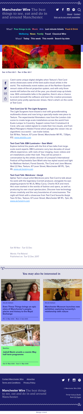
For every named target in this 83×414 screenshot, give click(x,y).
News (33, 34)
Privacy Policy (29, 382)
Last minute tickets (54, 29)
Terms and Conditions (11, 382)
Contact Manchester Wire (13, 379)
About (69, 14)
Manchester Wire (16, 9)
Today (26, 38)
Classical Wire (59, 34)
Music (35, 29)
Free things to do (22, 29)
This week (36, 38)
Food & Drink (71, 29)
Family (40, 34)
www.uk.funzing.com (23, 169)
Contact (77, 14)
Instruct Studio (76, 395)
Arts (41, 29)
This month (47, 38)
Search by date (62, 38)
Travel (48, 34)
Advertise (31, 379)
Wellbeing (24, 34)
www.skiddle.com (22, 137)
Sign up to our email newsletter (67, 17)
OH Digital (77, 397)
